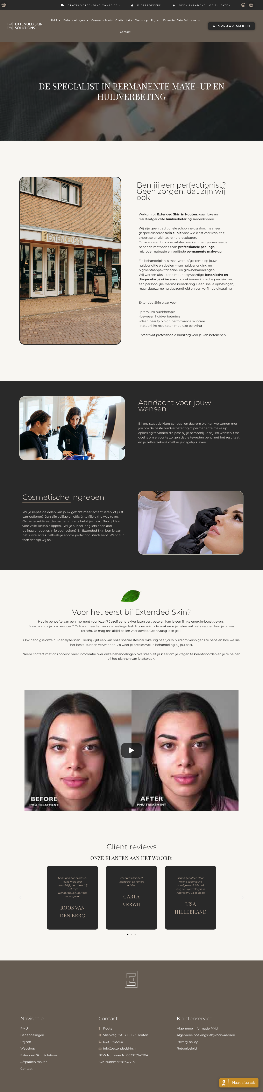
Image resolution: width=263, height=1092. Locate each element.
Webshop (141, 20)
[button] (20, 898)
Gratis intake (123, 20)
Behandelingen (75, 20)
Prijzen (155, 20)
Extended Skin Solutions (181, 20)
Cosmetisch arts (102, 20)
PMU (55, 20)
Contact (125, 31)
